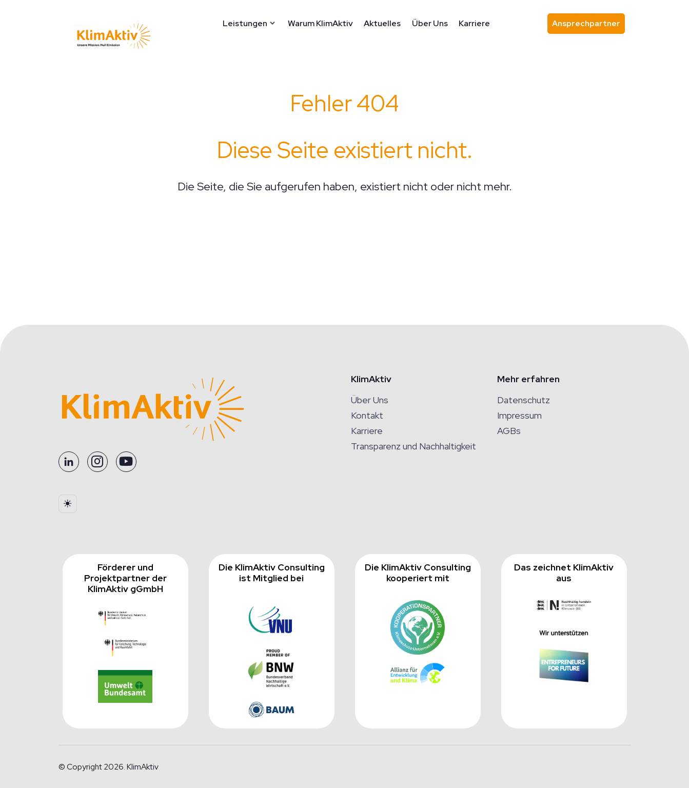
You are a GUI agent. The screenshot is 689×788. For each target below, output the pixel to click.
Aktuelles (382, 23)
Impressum (519, 415)
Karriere (474, 23)
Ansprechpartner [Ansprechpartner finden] (588, 26)
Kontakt (367, 415)
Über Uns (430, 23)
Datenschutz (523, 400)
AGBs (509, 431)
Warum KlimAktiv (320, 23)
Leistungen (245, 23)
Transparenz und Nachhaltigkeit (413, 446)
